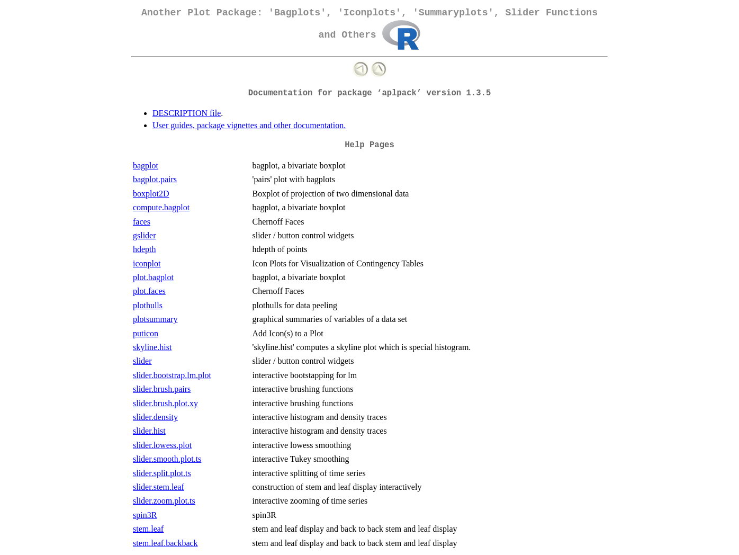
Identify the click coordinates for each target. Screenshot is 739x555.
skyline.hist (152, 347)
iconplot (146, 263)
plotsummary (155, 319)
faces (141, 221)
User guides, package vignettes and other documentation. (249, 125)
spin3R (145, 515)
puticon (145, 333)
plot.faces (149, 291)
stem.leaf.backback (165, 543)
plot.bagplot (153, 277)
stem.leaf (148, 528)
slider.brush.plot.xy (165, 403)
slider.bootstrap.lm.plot (172, 375)
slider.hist (149, 430)
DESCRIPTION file (186, 113)
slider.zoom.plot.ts (164, 500)
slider (142, 360)
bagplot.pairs (155, 179)
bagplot (145, 165)
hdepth (144, 249)
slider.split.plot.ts (162, 473)
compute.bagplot (161, 207)
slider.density (155, 417)
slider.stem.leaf (158, 486)
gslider (144, 235)
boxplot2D (151, 193)
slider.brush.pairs (162, 388)
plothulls (148, 305)
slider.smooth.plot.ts (167, 458)
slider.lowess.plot (162, 445)
